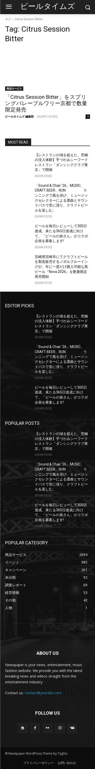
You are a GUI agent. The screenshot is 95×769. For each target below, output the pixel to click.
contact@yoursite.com (43, 692)
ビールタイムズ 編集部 (19, 116)
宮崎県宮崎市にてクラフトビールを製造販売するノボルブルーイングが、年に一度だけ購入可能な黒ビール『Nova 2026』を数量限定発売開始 (61, 266)
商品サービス (14, 88)
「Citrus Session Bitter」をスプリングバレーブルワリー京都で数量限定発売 (46, 103)
